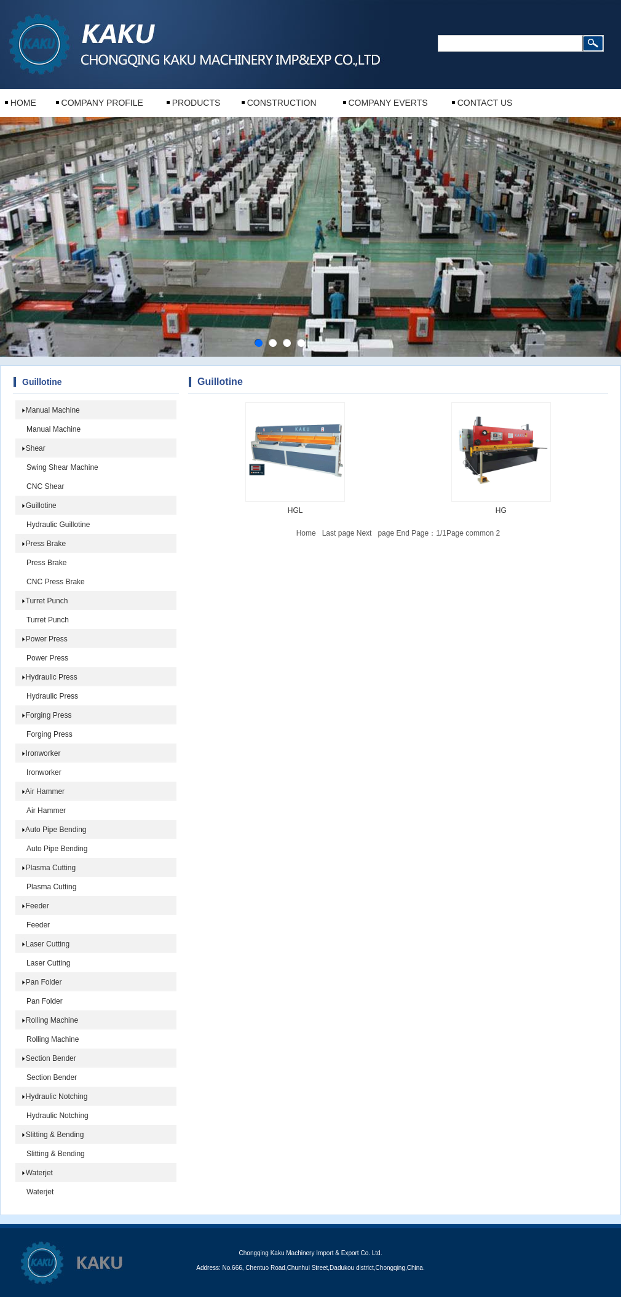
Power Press (47, 639)
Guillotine (41, 505)
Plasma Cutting (51, 867)
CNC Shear (45, 486)
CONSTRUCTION (282, 103)
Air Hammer (45, 791)
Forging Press (49, 715)
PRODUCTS (196, 103)
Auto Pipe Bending (55, 829)
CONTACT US (485, 103)
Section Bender (51, 1058)
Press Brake (46, 543)
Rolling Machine (52, 1020)
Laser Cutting (47, 944)
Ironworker (43, 753)
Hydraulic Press (51, 677)
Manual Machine (53, 410)
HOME (23, 103)
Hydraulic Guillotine (58, 524)
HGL (295, 510)
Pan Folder (44, 982)
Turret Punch (47, 601)
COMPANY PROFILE (102, 103)
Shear (35, 448)
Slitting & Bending (55, 1134)
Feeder (37, 906)
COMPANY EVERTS (387, 103)
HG (501, 510)
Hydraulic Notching (57, 1096)
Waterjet (39, 1172)
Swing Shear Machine (62, 467)
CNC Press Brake (55, 581)
